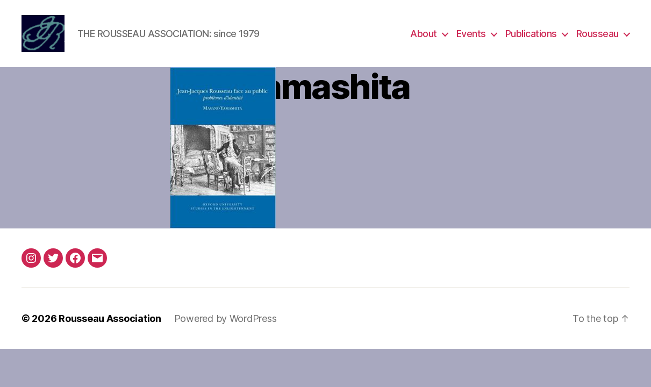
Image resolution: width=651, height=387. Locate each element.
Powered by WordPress (225, 318)
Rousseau (597, 33)
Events (471, 33)
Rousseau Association (110, 318)
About (423, 33)
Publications (531, 33)
